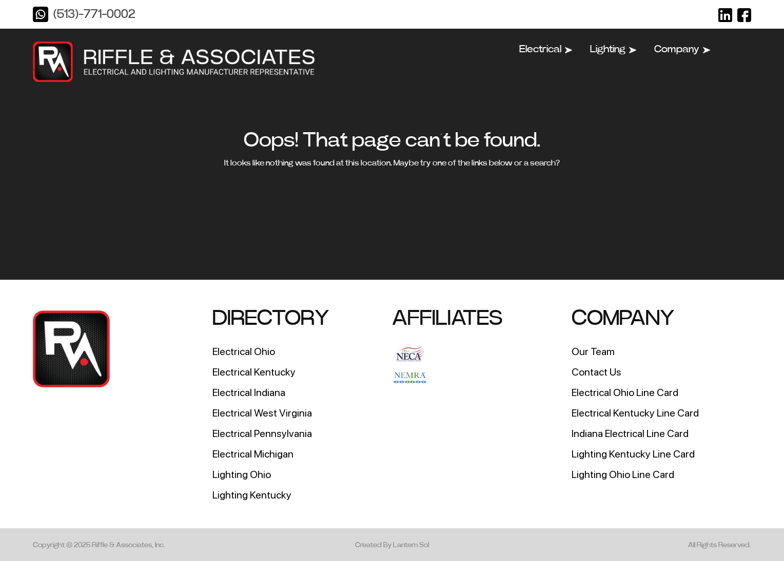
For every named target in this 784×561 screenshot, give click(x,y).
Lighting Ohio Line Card (623, 474)
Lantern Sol (411, 545)
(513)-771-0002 (94, 14)
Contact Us (596, 372)
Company (682, 49)
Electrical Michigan (252, 454)
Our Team (593, 351)
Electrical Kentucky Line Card (635, 413)
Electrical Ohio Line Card (625, 392)
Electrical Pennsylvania (262, 433)
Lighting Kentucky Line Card (633, 454)
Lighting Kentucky (251, 495)
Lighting (613, 49)
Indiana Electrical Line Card (630, 433)
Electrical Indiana (248, 392)
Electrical (545, 49)
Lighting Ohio (241, 474)
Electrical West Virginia (262, 413)
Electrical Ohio (243, 351)
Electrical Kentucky (254, 372)
